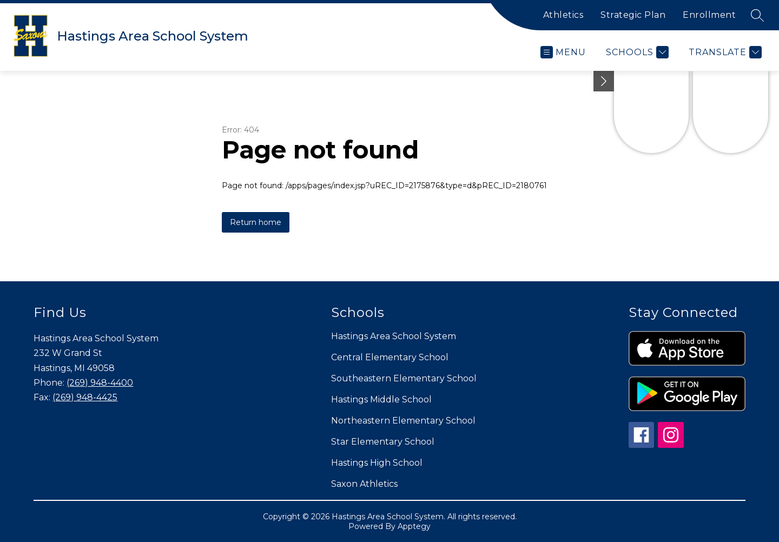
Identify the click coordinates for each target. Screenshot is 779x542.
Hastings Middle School (381, 399)
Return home (255, 222)
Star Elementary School (382, 442)
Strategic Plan (632, 15)
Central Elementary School (389, 357)
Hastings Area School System (393, 336)
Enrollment (709, 15)
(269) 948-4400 (100, 383)
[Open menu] (563, 52)
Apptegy (414, 526)
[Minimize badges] (603, 81)
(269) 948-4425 (84, 397)
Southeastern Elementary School (404, 378)
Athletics (563, 15)
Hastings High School (376, 463)
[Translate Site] (724, 52)
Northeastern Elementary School (403, 420)
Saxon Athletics (364, 484)
